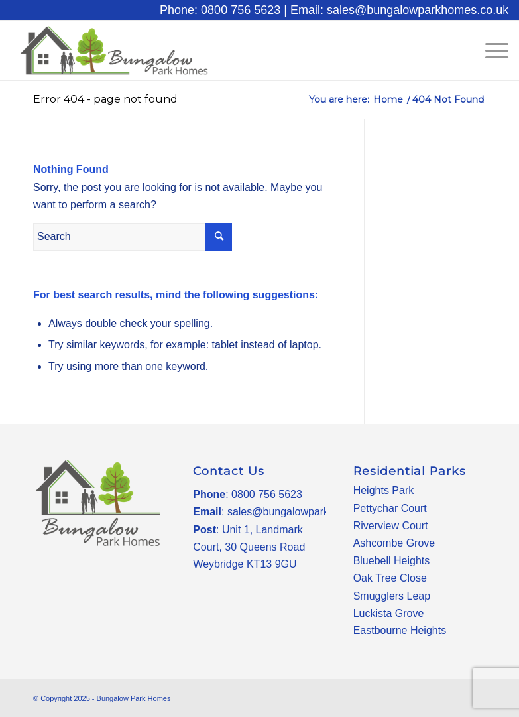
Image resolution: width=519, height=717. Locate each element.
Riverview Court (390, 525)
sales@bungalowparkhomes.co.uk (308, 511)
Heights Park (383, 490)
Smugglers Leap (392, 596)
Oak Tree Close (390, 578)
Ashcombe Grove (394, 543)
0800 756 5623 (266, 494)
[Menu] (490, 50)
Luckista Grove (388, 613)
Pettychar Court (390, 508)
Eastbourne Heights (400, 630)
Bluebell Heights (391, 560)
